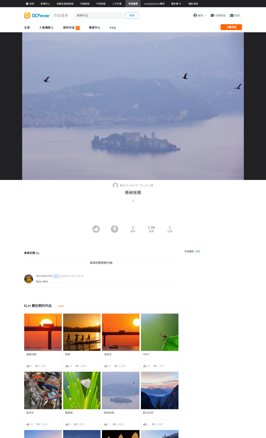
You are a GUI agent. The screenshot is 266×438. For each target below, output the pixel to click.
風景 (197, 251)
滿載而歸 (31, 354)
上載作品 (231, 27)
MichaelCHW (44, 275)
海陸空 (108, 354)
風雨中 (30, 412)
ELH (119, 185)
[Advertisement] (133, 215)
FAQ (113, 27)
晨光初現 (148, 412)
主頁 (27, 27)
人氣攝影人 (46, 27)
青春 (67, 354)
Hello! (146, 354)
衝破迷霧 (109, 412)
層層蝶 (69, 412)
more (61, 306)
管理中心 (95, 27)
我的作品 (71, 28)
